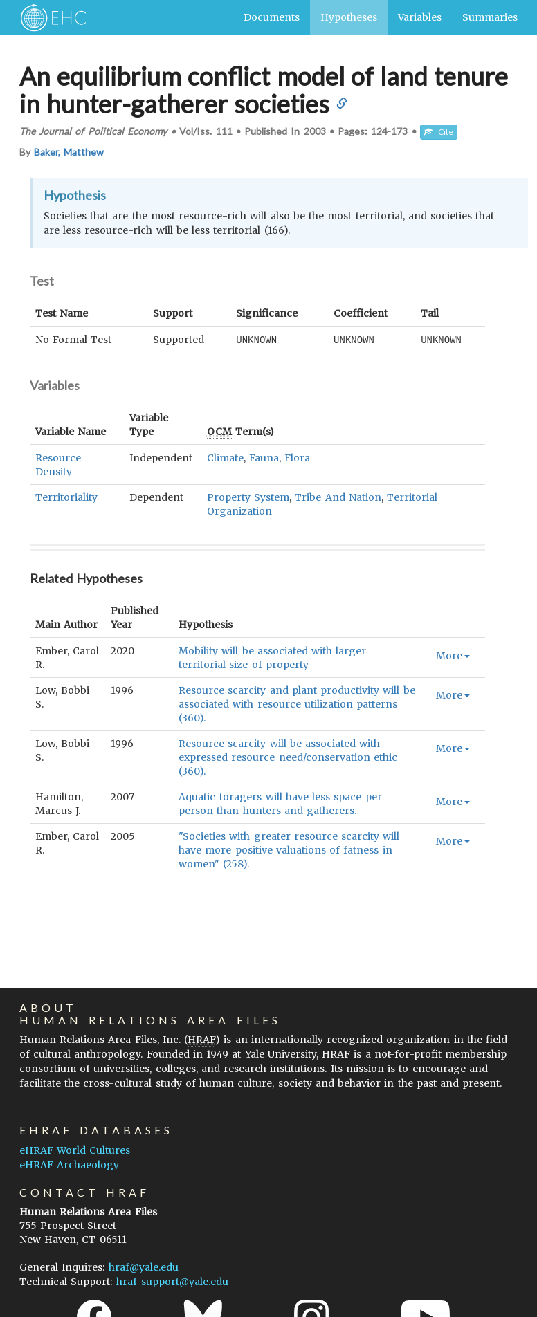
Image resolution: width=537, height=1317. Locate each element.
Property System (248, 496)
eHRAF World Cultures (74, 1150)
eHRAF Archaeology (69, 1165)
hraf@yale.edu (144, 1267)
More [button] (453, 655)
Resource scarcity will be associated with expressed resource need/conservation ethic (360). (288, 757)
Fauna (264, 457)
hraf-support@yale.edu (172, 1281)
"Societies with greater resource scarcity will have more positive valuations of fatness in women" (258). (289, 849)
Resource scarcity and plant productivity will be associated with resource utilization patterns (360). (297, 703)
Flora (297, 457)
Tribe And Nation (338, 496)
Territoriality (66, 496)
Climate (225, 457)
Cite (438, 132)
